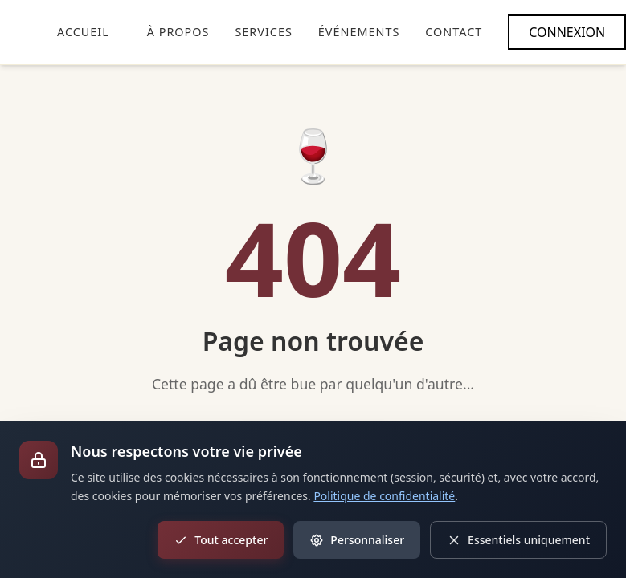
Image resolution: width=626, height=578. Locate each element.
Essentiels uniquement (518, 539)
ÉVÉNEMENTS (358, 31)
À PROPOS (178, 31)
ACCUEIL (83, 31)
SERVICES (263, 31)
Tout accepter (221, 539)
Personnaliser (356, 539)
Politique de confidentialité (384, 495)
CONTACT (453, 31)
